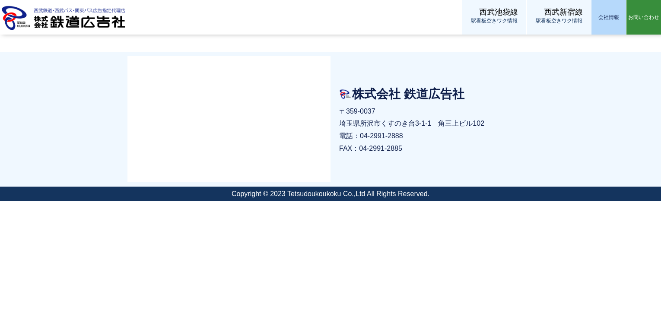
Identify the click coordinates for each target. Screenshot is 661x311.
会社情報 (608, 17)
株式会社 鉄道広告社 (65, 17)
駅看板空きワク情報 (494, 15)
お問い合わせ (643, 17)
